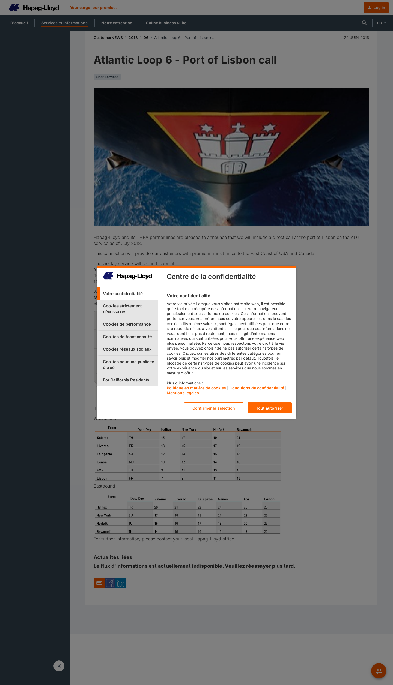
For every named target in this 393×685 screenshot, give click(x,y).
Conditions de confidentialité (257, 388)
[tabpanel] (229, 345)
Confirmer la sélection (213, 408)
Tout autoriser (269, 408)
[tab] (127, 293)
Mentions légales (183, 392)
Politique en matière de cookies (196, 388)
